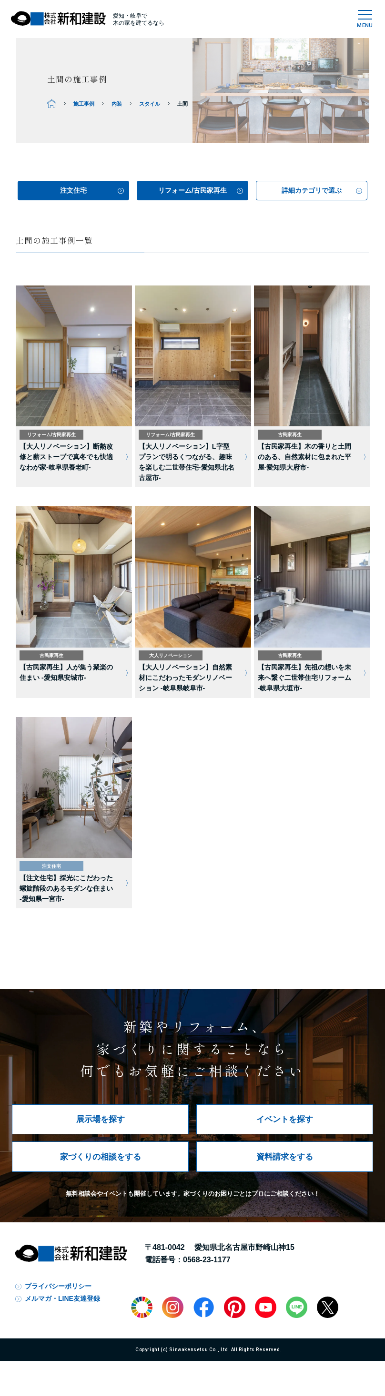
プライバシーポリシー (58, 1286)
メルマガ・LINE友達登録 (62, 1298)
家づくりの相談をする (100, 1156)
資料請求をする (284, 1156)
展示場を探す (100, 1119)
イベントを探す (284, 1119)
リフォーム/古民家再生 (192, 190)
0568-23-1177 (207, 1260)
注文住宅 (73, 190)
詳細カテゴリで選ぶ (312, 190)
